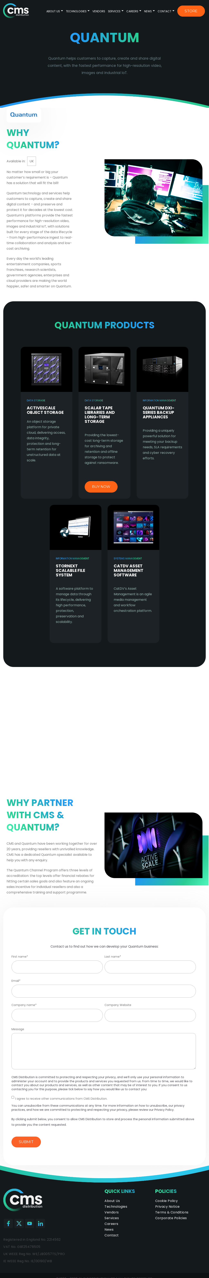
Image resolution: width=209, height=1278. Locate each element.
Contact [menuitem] (111, 1235)
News (148, 11)
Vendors (98, 11)
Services (114, 11)
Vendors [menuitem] (111, 1212)
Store (191, 11)
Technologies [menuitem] (115, 1206)
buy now (101, 487)
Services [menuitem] (111, 1218)
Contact (164, 11)
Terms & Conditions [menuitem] (172, 1212)
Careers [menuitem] (111, 1223)
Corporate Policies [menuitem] (171, 1218)
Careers (132, 11)
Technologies (76, 11)
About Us (53, 11)
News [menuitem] (108, 1229)
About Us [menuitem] (112, 1200)
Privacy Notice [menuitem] (167, 1206)
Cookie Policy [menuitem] (166, 1200)
